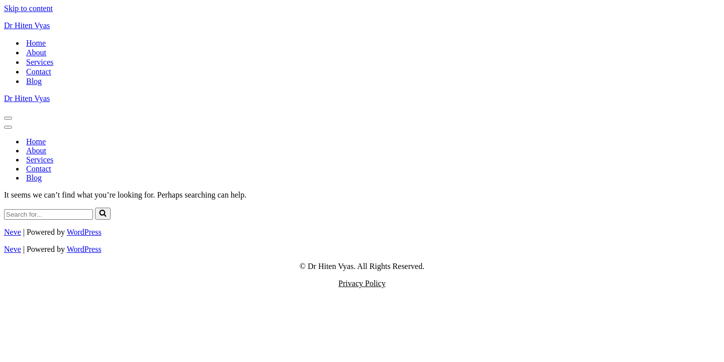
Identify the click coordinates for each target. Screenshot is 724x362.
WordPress (84, 232)
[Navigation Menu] (8, 118)
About (36, 52)
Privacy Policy (362, 283)
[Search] (48, 214)
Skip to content (28, 8)
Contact (38, 71)
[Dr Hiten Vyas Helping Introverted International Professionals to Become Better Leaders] (362, 25)
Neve (12, 232)
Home (36, 43)
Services (39, 62)
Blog (34, 81)
